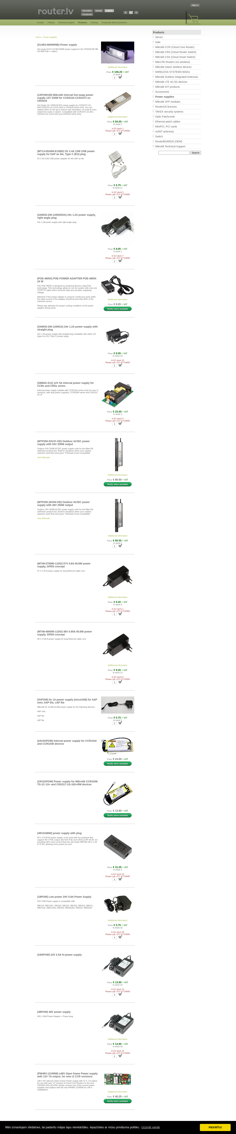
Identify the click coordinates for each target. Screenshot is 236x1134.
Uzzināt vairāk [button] (150, 1127)
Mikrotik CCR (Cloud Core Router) (174, 47)
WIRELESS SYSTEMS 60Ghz (172, 71)
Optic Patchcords (165, 116)
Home (38, 37)
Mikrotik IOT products (167, 86)
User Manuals (43, 457)
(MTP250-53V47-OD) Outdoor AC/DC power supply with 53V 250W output (63, 443)
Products (82, 22)
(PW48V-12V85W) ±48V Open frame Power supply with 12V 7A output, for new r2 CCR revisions (67, 1075)
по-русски (87, 14)
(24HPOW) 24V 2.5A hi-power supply (59, 954)
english (109, 11)
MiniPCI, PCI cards (166, 126)
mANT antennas (164, 131)
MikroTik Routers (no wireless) (172, 62)
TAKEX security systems (169, 111)
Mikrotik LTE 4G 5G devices (171, 81)
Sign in (195, 5)
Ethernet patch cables (167, 121)
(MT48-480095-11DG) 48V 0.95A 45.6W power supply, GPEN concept (64, 633)
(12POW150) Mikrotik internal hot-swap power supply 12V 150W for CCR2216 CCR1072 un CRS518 (65, 97)
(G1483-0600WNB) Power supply (57, 44)
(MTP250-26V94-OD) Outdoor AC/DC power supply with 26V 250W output (63, 503)
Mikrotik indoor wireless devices (173, 66)
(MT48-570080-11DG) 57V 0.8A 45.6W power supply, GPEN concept (64, 565)
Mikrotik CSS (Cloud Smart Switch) (175, 57)
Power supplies (50, 37)
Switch (159, 136)
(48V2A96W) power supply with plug (59, 833)
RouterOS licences (166, 106)
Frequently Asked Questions (114, 22)
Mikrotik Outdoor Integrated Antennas (176, 76)
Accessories (162, 91)
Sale (157, 42)
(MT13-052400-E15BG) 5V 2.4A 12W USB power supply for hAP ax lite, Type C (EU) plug (66, 153)
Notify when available (117, 309)
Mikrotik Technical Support (170, 146)
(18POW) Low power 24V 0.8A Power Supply (64, 896)
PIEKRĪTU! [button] (215, 1127)
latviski (99, 11)
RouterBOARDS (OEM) (168, 141)
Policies (51, 22)
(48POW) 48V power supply (54, 1011)
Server (159, 37)
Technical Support (66, 22)
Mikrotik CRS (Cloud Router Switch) (175, 52)
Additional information (117, 67)
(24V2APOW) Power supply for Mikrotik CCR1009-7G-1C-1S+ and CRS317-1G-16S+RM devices (67, 783)
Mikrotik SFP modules (167, 101)
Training (94, 22)
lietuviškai (87, 11)
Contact (40, 22)
